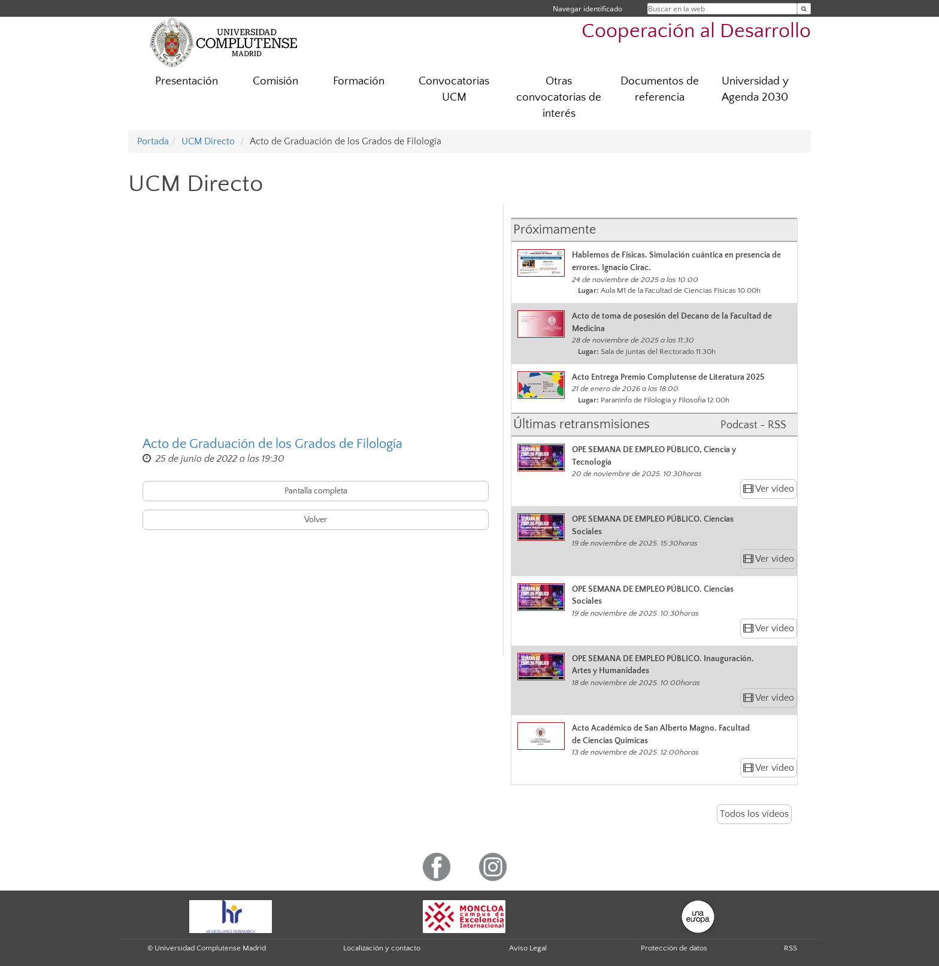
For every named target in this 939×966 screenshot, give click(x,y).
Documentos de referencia (659, 89)
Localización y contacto (381, 948)
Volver (315, 520)
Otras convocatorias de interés (558, 97)
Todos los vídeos (754, 813)
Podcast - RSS (753, 425)
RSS (790, 948)
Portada (153, 141)
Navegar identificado (587, 9)
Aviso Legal (528, 948)
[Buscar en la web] (804, 8)
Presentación (186, 81)
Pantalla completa (315, 491)
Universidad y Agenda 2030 (755, 89)
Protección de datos (674, 948)
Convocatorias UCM (454, 89)
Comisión (275, 81)
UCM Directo (208, 141)
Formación (358, 81)
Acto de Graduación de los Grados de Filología (272, 444)
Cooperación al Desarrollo (696, 31)
